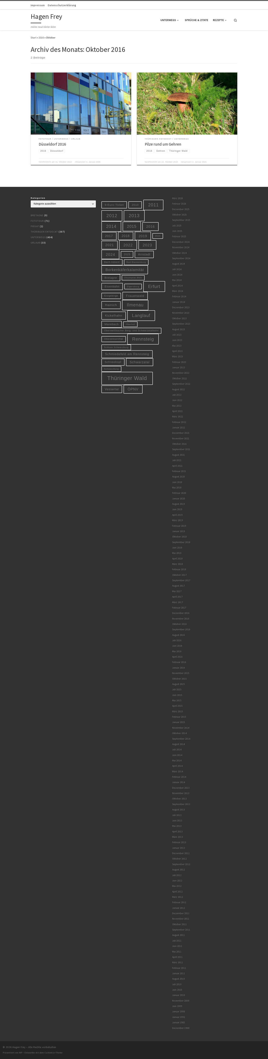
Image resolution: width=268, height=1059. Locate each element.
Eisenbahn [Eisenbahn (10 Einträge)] (112, 286)
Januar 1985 (178, 1022)
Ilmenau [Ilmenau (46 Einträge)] (135, 304)
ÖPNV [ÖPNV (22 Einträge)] (132, 389)
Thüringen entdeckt (44, 231)
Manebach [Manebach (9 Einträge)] (112, 324)
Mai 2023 (176, 345)
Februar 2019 (179, 525)
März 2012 (177, 897)
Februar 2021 (179, 471)
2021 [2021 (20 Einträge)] (109, 245)
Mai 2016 (176, 651)
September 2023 (181, 323)
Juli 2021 (176, 460)
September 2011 (181, 929)
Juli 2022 (176, 394)
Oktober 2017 (179, 575)
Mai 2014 (176, 760)
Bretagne (37, 215)
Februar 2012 (179, 902)
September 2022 (181, 383)
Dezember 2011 (180, 913)
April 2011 (177, 957)
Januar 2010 (178, 995)
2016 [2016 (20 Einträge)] (150, 226)
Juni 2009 (177, 1006)
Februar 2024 (179, 296)
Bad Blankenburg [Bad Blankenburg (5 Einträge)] (136, 262)
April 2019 (177, 514)
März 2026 (177, 198)
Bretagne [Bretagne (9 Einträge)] (111, 277)
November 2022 (180, 372)
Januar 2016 (178, 667)
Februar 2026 (179, 203)
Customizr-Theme (53, 1052)
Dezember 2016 (180, 613)
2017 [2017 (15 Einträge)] (109, 236)
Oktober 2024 (179, 253)
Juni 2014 (177, 755)
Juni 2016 (177, 645)
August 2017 (178, 585)
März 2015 (177, 711)
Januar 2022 (178, 427)
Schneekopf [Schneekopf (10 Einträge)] (113, 361)
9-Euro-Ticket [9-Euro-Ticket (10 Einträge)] (114, 204)
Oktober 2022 (179, 378)
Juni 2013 (177, 820)
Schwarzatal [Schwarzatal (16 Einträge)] (140, 362)
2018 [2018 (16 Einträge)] (126, 236)
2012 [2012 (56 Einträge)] (111, 215)
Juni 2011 (177, 946)
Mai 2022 (176, 405)
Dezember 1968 (180, 1028)
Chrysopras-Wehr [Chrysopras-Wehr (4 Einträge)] (133, 277)
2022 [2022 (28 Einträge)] (128, 245)
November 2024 (180, 247)
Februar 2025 (179, 236)
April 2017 (177, 596)
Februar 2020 (179, 493)
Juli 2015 (176, 689)
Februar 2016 (179, 662)
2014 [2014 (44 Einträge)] (111, 226)
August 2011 (178, 935)
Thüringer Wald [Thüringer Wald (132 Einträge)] (127, 378)
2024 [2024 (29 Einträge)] (110, 254)
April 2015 (177, 705)
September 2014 (181, 738)
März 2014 (177, 771)
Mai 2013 (176, 826)
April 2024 (177, 285)
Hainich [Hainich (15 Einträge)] (111, 305)
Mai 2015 (176, 700)
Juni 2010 (177, 989)
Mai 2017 (176, 591)
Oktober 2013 (179, 798)
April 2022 (177, 411)
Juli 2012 (176, 875)
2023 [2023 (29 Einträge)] (147, 245)
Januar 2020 (178, 498)
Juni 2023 (177, 340)
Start (33, 37)
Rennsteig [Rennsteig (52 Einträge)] (143, 339)
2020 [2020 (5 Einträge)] (157, 236)
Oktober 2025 (179, 214)
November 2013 (180, 793)
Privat (35, 226)
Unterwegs (38, 237)
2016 (41, 37)
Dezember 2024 (180, 242)
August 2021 (178, 454)
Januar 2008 (178, 1011)
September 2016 (181, 629)
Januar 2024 (178, 302)
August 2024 (178, 263)
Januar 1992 (178, 1017)
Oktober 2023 (179, 318)
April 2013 (177, 831)
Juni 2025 (177, 231)
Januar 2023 (178, 367)
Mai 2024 (176, 280)
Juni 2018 (177, 547)
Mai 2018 (176, 553)
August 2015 (178, 684)
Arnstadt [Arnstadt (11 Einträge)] (144, 254)
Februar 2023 (179, 362)
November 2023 (180, 312)
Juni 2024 (177, 274)
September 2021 (181, 449)
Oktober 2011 (179, 924)
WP (20, 1052)
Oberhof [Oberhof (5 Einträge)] (130, 324)
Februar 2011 (179, 968)
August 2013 (178, 809)
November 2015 (180, 673)
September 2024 (181, 258)
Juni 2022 (177, 400)
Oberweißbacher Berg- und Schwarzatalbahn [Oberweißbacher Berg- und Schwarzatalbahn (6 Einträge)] (131, 330)
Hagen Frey (18, 1047)
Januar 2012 (178, 908)
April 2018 (177, 558)
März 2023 (177, 356)
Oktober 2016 (179, 624)
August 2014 (178, 744)
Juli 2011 (176, 940)
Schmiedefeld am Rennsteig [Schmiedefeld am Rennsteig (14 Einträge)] (127, 354)
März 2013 (177, 836)
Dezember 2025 (180, 209)
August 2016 (178, 635)
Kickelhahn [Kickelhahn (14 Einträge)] (113, 315)
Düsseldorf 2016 (52, 144)
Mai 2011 (176, 951)
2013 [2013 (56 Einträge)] (134, 215)
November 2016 (180, 618)
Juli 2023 (176, 334)
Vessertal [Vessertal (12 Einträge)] (112, 389)
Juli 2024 (176, 269)
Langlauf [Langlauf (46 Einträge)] (141, 315)
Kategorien (38, 198)
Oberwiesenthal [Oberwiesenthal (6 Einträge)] (113, 339)
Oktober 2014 (179, 733)
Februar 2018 (179, 569)
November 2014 (180, 727)
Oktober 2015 (179, 678)
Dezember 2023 (180, 307)
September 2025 (181, 220)
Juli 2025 (176, 225)
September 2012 (181, 864)
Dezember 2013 (180, 787)
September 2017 (181, 580)
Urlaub (35, 242)
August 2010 (178, 978)
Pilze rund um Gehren (163, 144)
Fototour (37, 221)
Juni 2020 (177, 482)
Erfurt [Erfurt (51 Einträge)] (154, 286)
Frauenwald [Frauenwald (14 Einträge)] (135, 296)
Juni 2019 (177, 509)
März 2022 (177, 416)
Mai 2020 (176, 487)
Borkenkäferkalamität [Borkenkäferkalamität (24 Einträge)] (125, 270)
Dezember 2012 (180, 853)
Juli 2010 (176, 984)
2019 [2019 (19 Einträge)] (143, 236)
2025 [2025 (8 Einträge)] (127, 254)
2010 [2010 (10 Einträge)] (135, 204)
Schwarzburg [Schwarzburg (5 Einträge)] (111, 369)
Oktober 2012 (179, 858)
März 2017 (177, 602)
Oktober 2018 (179, 536)
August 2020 (178, 476)
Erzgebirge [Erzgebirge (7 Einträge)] (111, 295)
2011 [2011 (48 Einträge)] (153, 204)
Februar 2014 (179, 776)
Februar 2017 (179, 607)
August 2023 (178, 329)
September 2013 (181, 804)
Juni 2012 (177, 880)
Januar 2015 (178, 722)
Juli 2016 (176, 640)
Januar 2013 (178, 847)
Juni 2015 (177, 695)
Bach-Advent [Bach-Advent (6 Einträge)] (112, 262)
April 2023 (177, 351)
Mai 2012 (176, 886)
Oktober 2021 (179, 443)
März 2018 (177, 564)
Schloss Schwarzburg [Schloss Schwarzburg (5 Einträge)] (116, 347)
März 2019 (177, 520)
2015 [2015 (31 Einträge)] (131, 226)
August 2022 (178, 389)
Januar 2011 (178, 973)
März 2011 (177, 962)
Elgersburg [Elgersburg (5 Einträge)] (133, 286)
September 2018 (181, 542)
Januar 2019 (178, 531)
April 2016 (177, 656)
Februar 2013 (179, 842)
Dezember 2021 (180, 432)
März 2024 (177, 291)
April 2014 (177, 765)
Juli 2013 (176, 815)
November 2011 (180, 918)
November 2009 (180, 1000)
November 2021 (180, 438)
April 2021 (177, 465)
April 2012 (177, 891)
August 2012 (178, 869)
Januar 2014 (178, 782)
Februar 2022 (179, 422)
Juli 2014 (176, 749)
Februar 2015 (179, 716)
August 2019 (178, 504)
